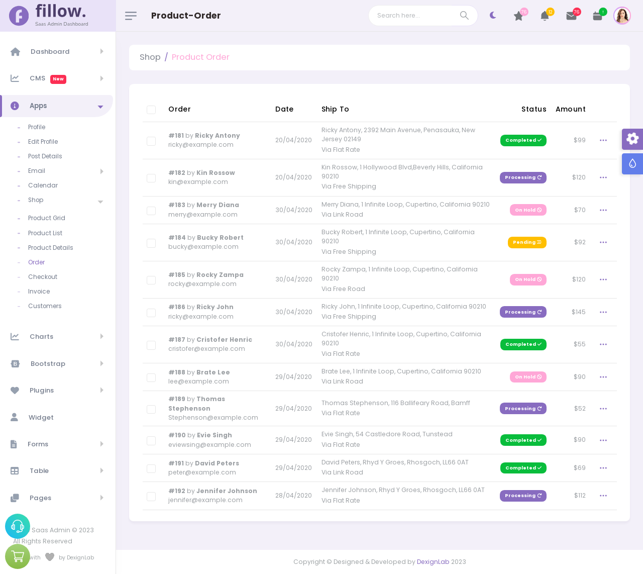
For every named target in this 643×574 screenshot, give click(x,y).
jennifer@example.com (205, 500)
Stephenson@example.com (213, 417)
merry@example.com (203, 214)
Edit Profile (43, 142)
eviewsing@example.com (209, 444)
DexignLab (433, 561)
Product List (45, 233)
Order (36, 262)
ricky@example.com (201, 144)
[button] (545, 16)
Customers (45, 306)
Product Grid (46, 218)
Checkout (42, 277)
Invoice (39, 292)
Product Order (201, 57)
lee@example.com (198, 381)
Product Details (50, 248)
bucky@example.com (203, 246)
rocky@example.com (202, 283)
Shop (35, 200)
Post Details (45, 156)
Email (36, 171)
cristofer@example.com (206, 348)
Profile (36, 127)
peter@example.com (202, 472)
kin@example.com (198, 181)
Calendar (43, 185)
